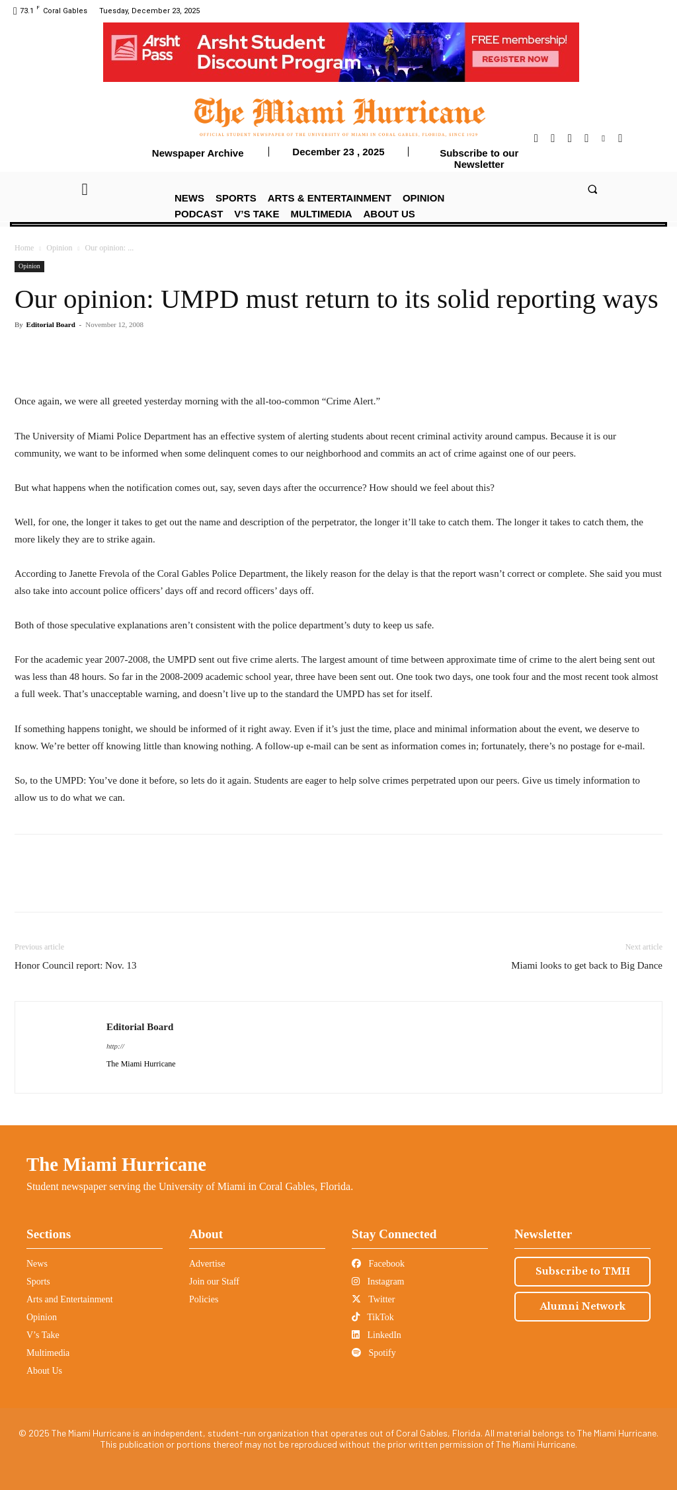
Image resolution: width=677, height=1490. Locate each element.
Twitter (373, 1299)
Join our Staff (214, 1281)
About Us (44, 1371)
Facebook (378, 1264)
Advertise (207, 1264)
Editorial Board (50, 324)
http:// (115, 1046)
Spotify (374, 1353)
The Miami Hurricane (116, 1164)
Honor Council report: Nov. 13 (75, 965)
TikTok (373, 1317)
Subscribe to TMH (583, 1271)
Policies (203, 1299)
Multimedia (47, 1353)
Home (24, 247)
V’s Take (43, 1335)
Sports (38, 1281)
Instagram (378, 1281)
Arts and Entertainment (69, 1299)
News (37, 1264)
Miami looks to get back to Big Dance (586, 965)
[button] (592, 188)
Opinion (59, 247)
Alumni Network (582, 1306)
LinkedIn (376, 1335)
